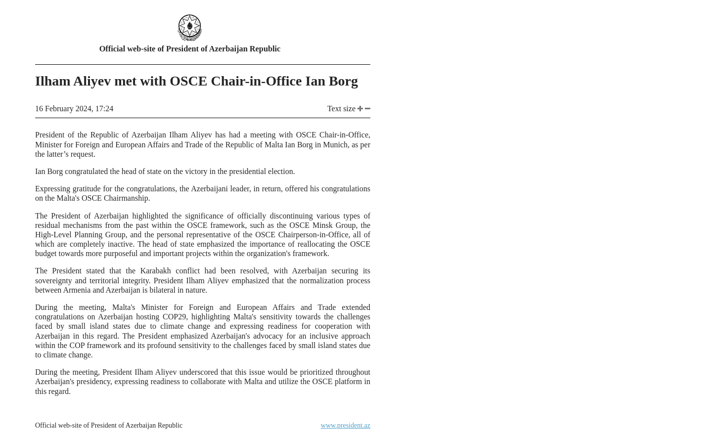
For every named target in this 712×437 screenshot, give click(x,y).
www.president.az (345, 425)
